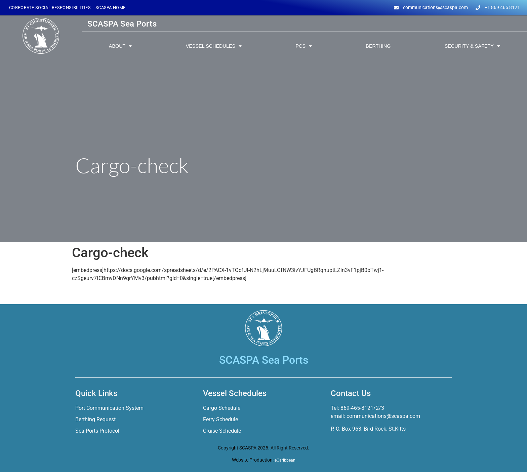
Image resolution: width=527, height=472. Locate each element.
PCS (303, 46)
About (120, 46)
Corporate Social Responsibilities (50, 7)
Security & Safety (472, 46)
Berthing (378, 46)
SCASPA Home (110, 7)
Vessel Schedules (214, 46)
